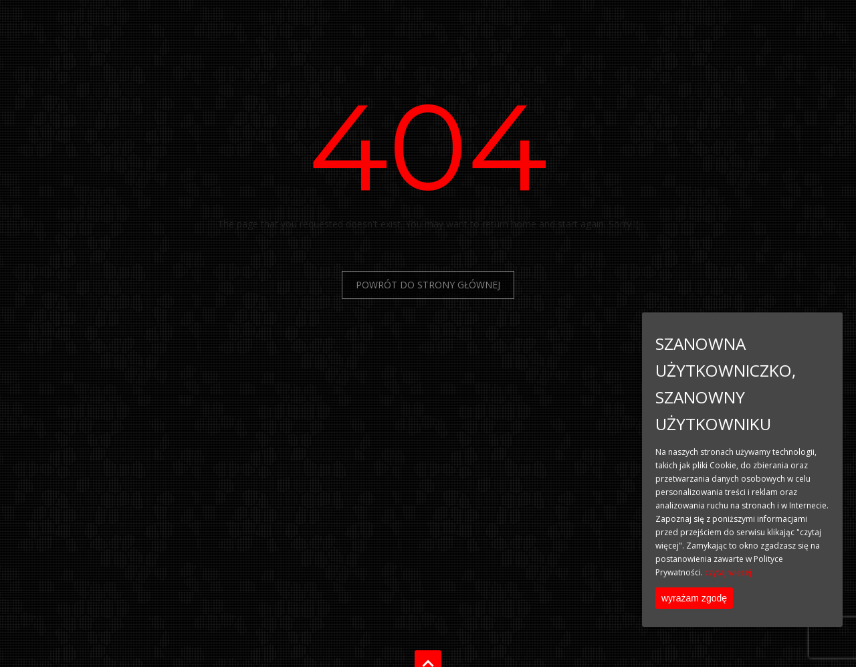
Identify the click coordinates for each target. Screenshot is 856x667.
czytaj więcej (728, 572)
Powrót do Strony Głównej (428, 284)
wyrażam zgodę (694, 598)
